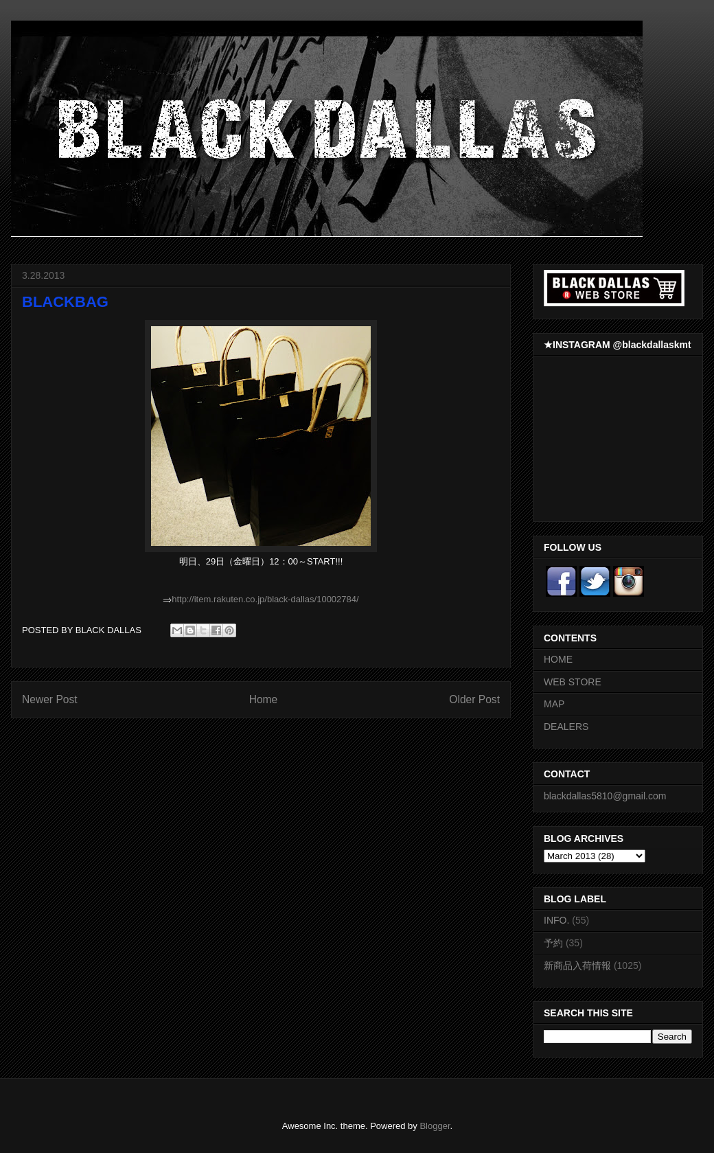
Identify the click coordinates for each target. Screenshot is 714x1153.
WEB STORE (572, 681)
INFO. (556, 920)
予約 (553, 942)
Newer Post (50, 699)
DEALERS (566, 726)
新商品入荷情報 (577, 965)
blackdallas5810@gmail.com (605, 795)
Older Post (474, 699)
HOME (558, 659)
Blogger (434, 1126)
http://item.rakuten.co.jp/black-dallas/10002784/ (265, 599)
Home (263, 699)
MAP (554, 703)
